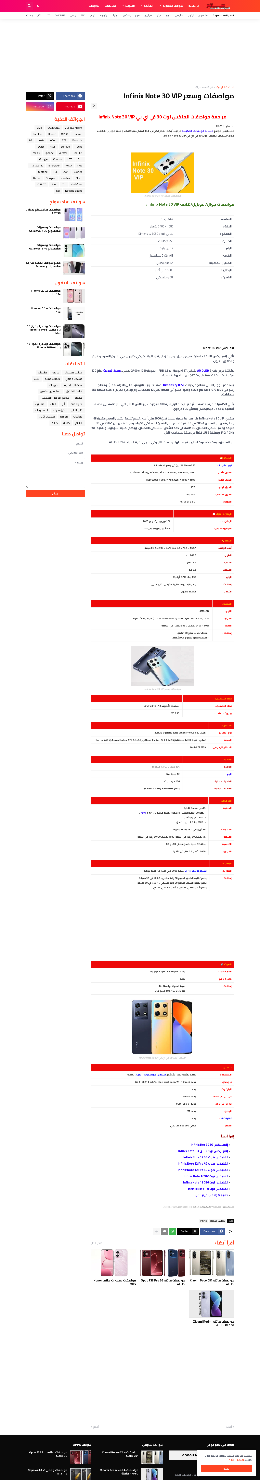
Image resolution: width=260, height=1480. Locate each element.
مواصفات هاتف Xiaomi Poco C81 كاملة (212, 1282)
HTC (48, 15)
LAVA (65, 171)
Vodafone (77, 184)
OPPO (64, 134)
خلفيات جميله (52, 378)
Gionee (78, 171)
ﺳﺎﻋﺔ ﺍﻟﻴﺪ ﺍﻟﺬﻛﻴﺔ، (73, 385)
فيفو (159, 15)
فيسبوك (40, 403)
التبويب (130, 5)
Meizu (36, 152)
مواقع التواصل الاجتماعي (55, 397)
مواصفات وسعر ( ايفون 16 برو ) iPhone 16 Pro (44, 345)
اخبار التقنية (77, 403)
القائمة (148, 5)
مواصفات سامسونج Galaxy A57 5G (43, 211)
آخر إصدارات (59, 410)
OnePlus (60, 15)
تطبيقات (110, 5)
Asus (53, 146)
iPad (80, 165)
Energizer (54, 165)
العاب (53, 403)
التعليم (79, 422)
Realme (38, 134)
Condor (57, 159)
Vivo (39, 127)
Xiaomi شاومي (74, 127)
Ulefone (43, 171)
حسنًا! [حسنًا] (226, 1468)
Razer (36, 178)
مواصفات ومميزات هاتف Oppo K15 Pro (47, 1471)
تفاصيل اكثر (237, 1459)
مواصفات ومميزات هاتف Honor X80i (115, 1282)
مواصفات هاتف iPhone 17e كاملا (46, 292)
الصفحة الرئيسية (225, 87)
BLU (80, 159)
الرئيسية (194, 5)
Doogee (50, 178)
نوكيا (115, 15)
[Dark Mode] (38, 6)
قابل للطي (77, 410)
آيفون (191, 15)
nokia (41, 140)
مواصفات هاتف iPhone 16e (46, 310)
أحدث (229, 1427)
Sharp (79, 178)
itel (58, 190)
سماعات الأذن (47, 416)
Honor (52, 134)
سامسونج (203, 15)
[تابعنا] (31, 15)
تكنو (39, 15)
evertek (65, 178)
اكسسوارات (41, 410)
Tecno (79, 146)
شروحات (94, 5)
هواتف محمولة (172, 5)
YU (63, 184)
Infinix (203, 1221)
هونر (137, 15)
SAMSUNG (53, 127)
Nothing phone (74, 190)
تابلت (36, 378)
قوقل (92, 15)
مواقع (64, 416)
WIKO (68, 165)
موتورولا (104, 15)
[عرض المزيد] (156, 1231)
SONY (41, 146)
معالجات (78, 416)
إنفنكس (127, 15)
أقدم (96, 1427)
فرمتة (55, 372)
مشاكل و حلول (74, 378)
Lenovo (65, 146)
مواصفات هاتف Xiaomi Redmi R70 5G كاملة (213, 1323)
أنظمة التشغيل (74, 391)
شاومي (179, 15)
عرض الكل (96, 1243)
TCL (55, 171)
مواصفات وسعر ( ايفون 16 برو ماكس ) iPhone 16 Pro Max (44, 329)
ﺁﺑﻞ (63, 403)
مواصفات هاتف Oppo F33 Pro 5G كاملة (163, 1282)
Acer (54, 184)
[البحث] (29, 6)
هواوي (148, 15)
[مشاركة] (94, 106)
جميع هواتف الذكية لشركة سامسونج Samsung (43, 264)
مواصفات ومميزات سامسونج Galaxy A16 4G (45, 246)
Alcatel (63, 152)
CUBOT (41, 184)
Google (43, 159)
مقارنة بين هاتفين (50, 391)
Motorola (77, 140)
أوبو (168, 15)
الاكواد (79, 397)
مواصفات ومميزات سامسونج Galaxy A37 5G (45, 229)
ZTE (83, 15)
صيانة (55, 422)
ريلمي (73, 15)
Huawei (78, 134)
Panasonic (37, 165)
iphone (50, 152)
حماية (66, 422)
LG (30, 140)
